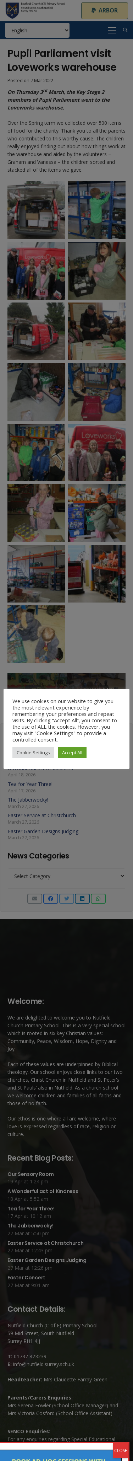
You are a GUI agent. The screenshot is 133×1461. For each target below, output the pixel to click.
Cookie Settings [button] (33, 752)
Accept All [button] (72, 752)
